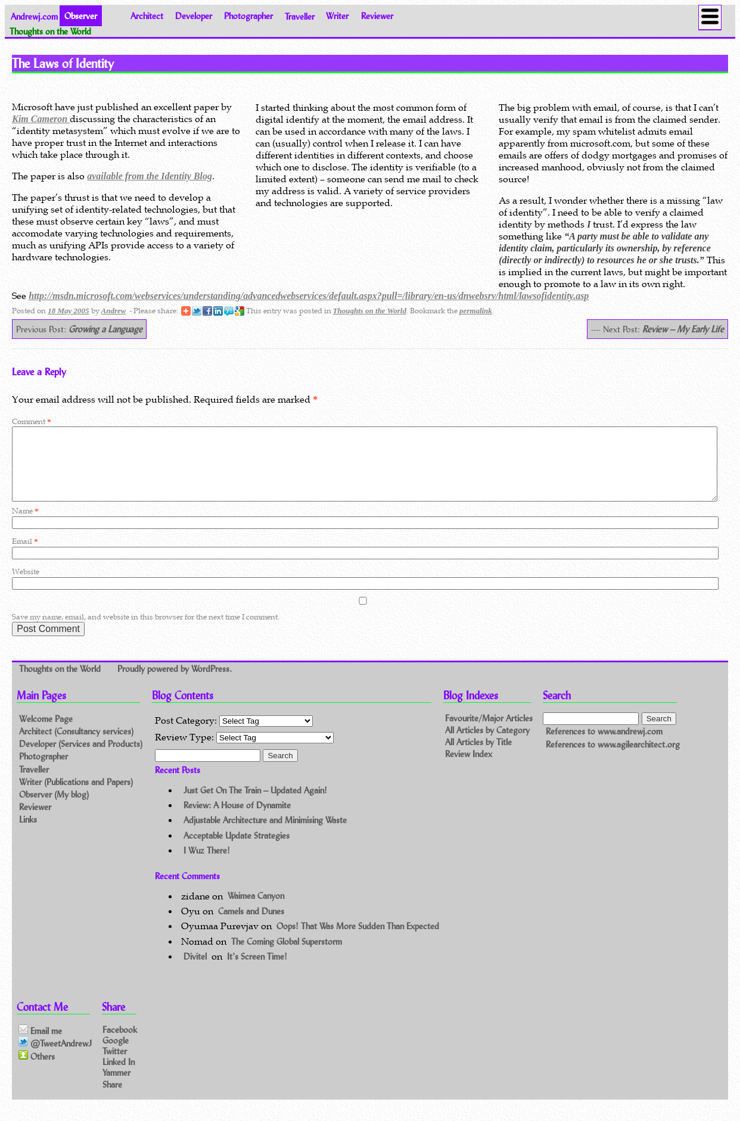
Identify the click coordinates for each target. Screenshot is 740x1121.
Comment (31, 421)
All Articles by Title (478, 756)
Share (112, 1098)
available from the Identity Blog (149, 176)
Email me (40, 1045)
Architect (146, 15)
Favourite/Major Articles (489, 733)
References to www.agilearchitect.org (613, 758)
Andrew (113, 310)
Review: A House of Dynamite (237, 819)
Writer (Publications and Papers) (76, 796)
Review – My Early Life (683, 329)
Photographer (248, 15)
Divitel (195, 970)
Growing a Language (105, 329)
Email (25, 555)
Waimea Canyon (256, 910)
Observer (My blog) (54, 808)
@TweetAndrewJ (55, 1057)
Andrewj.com (34, 15)
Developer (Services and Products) (80, 758)
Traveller (300, 15)
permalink (475, 310)
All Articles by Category (487, 744)
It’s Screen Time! (257, 970)
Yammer (116, 1086)
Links (28, 833)
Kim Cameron (41, 119)
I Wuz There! (207, 864)
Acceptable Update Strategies (237, 849)
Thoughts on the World (369, 310)
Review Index (468, 768)
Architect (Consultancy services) (76, 745)
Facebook (119, 1043)
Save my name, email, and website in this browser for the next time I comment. (145, 631)
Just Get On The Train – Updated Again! (255, 804)
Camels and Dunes (251, 925)
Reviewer (377, 15)
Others (36, 1070)
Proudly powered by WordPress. (174, 683)
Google (115, 1054)
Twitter (114, 1065)
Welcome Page (46, 733)
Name (25, 525)
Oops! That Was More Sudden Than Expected (357, 940)
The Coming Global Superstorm (286, 955)
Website (25, 586)
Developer (193, 15)
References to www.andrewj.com (604, 745)
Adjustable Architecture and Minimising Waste (265, 834)
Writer (337, 15)
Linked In (118, 1076)
